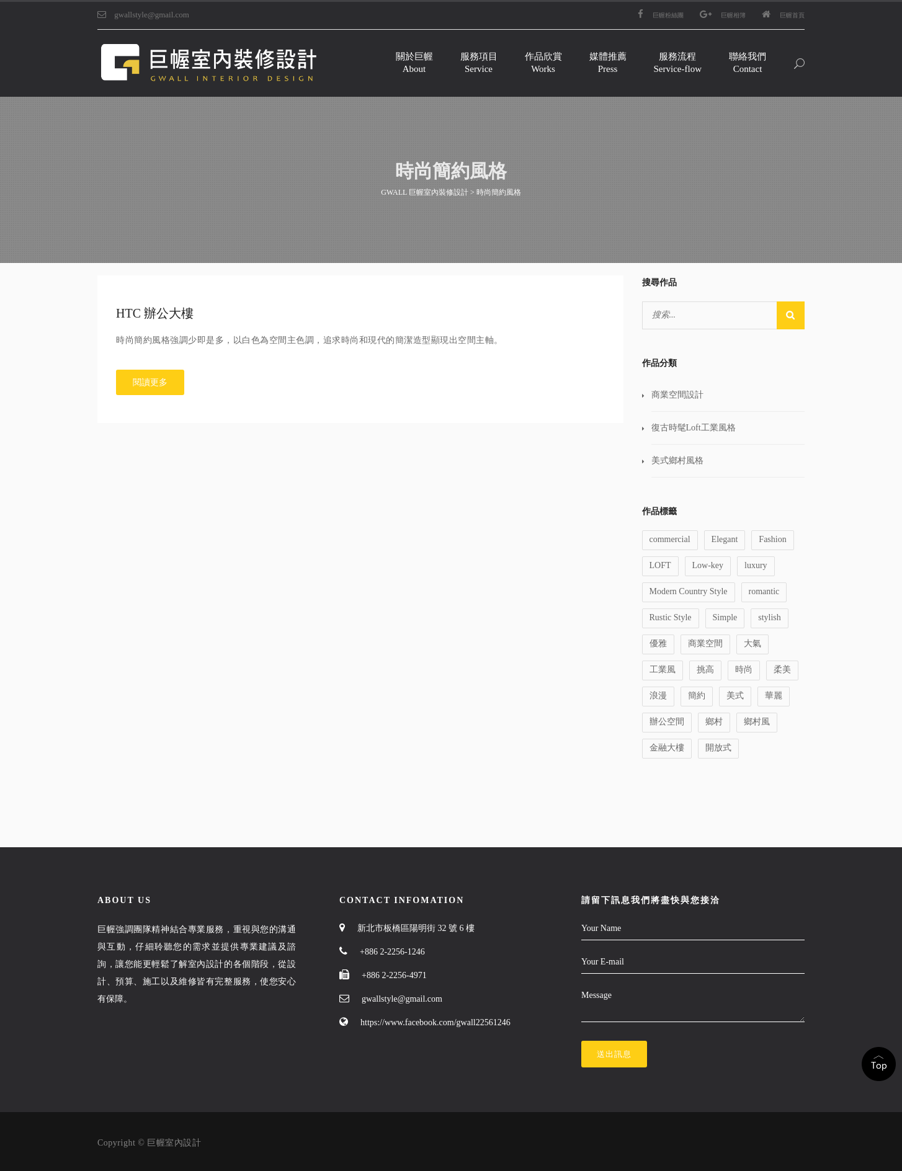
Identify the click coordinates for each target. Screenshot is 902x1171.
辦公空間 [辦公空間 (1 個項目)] (667, 721)
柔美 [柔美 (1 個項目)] (782, 669)
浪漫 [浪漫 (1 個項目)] (658, 695)
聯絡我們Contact (747, 62)
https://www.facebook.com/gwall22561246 (435, 1022)
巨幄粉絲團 (661, 15)
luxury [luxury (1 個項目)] (755, 565)
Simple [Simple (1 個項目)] (725, 617)
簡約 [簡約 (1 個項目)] (696, 695)
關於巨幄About (414, 62)
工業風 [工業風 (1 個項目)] (663, 669)
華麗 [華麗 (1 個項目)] (773, 695)
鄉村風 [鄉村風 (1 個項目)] (757, 721)
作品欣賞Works (543, 62)
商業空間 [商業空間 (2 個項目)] (705, 643)
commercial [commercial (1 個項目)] (670, 539)
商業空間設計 (677, 394)
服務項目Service (479, 62)
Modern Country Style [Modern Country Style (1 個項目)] (689, 591)
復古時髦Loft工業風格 (693, 427)
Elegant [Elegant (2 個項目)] (725, 539)
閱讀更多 (150, 382)
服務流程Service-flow (678, 62)
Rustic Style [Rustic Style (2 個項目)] (671, 617)
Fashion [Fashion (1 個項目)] (772, 539)
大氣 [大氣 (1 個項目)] (752, 643)
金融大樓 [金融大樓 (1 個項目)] (667, 747)
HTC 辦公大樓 (155, 313)
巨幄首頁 (783, 15)
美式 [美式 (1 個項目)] (735, 695)
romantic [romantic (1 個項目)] (764, 591)
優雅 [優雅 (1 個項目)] (658, 643)
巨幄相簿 (723, 15)
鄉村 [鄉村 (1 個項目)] (714, 721)
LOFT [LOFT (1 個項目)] (660, 565)
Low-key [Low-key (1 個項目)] (708, 565)
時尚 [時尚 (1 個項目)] (743, 669)
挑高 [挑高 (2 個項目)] (705, 669)
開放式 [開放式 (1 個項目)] (718, 747)
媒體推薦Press (608, 62)
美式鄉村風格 (677, 460)
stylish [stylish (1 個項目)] (769, 617)
